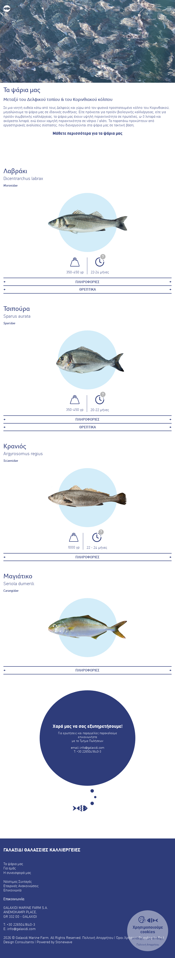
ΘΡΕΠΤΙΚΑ (87, 289)
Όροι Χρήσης (126, 938)
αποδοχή (138, 938)
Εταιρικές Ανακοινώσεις (21, 886)
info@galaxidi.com (92, 747)
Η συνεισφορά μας (17, 873)
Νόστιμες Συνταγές (17, 881)
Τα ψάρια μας (13, 864)
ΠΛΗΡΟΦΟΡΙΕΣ (87, 282)
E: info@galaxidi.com (19, 929)
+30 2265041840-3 (89, 751)
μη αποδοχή (155, 938)
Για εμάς (9, 868)
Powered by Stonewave (54, 942)
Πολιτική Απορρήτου (147, 944)
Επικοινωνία (12, 890)
